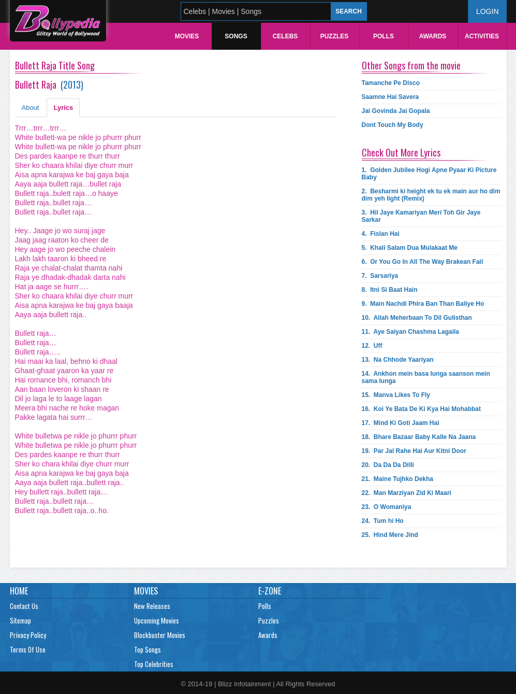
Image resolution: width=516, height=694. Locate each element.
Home (19, 591)
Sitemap (20, 620)
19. (414, 451)
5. (410, 247)
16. (421, 409)
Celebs (285, 36)
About (30, 107)
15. (396, 395)
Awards (433, 36)
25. (390, 535)
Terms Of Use (28, 649)
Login (487, 11)
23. (386, 507)
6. (422, 261)
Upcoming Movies (156, 620)
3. (421, 216)
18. (419, 437)
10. (417, 317)
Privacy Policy (28, 635)
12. (372, 345)
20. (388, 465)
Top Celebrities (153, 664)
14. (426, 377)
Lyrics (63, 107)
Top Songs (147, 649)
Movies (187, 36)
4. (381, 233)
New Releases (152, 606)
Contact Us (24, 606)
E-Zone (269, 591)
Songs (236, 36)
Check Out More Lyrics (401, 152)
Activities (482, 36)
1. (429, 173)
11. (411, 331)
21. (398, 479)
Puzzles (334, 36)
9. (423, 303)
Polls (383, 36)
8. (390, 289)
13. (398, 359)
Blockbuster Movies (159, 635)
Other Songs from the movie (411, 65)
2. (431, 195)
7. (380, 275)
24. (383, 521)
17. (400, 423)
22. (406, 493)
